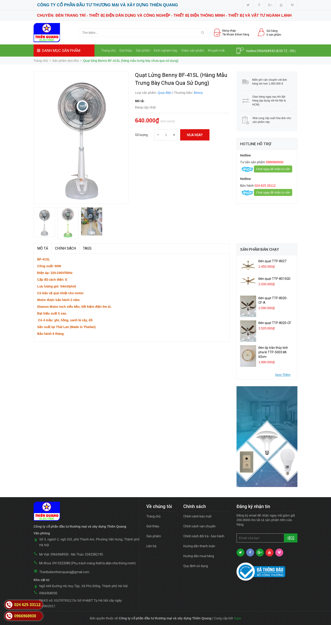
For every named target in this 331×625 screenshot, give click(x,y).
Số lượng (141, 135)
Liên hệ (108, 63)
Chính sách (65, 248)
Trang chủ (108, 50)
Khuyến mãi (216, 50)
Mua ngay (195, 135)
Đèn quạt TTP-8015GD (274, 278)
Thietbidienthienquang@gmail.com (64, 572)
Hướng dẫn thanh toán (199, 546)
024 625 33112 (265, 185)
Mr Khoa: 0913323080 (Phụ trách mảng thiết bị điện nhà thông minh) (87, 563)
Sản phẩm (143, 50)
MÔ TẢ (42, 248)
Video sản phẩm (192, 50)
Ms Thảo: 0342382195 (87, 554)
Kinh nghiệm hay (165, 50)
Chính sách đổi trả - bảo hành (203, 536)
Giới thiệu (125, 50)
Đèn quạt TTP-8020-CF (274, 323)
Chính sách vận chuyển (199, 526)
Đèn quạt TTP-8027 (272, 261)
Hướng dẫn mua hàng (198, 556)
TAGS (87, 248)
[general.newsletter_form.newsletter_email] (267, 537)
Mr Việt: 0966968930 (54, 554)
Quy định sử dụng (195, 566)
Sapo (237, 618)
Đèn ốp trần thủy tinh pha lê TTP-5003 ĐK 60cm (273, 352)
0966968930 (266, 51)
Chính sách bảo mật (197, 516)
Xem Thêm (282, 375)
